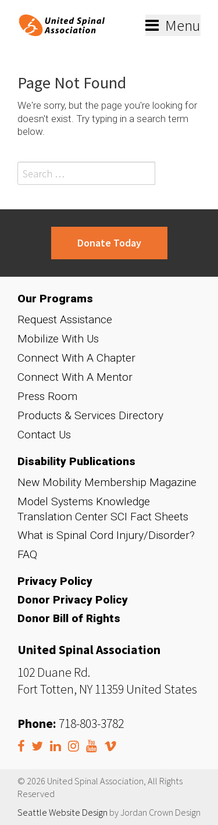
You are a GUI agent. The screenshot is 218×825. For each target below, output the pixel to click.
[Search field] (86, 173)
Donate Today (109, 242)
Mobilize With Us (58, 338)
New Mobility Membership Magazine (106, 482)
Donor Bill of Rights (68, 618)
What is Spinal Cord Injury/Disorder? (106, 535)
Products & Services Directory (90, 415)
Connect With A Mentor (75, 377)
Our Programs (55, 298)
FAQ (27, 554)
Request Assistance (64, 319)
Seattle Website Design (62, 812)
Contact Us (44, 434)
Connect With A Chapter (76, 358)
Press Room (47, 396)
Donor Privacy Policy (72, 599)
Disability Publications (76, 461)
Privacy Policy (54, 581)
